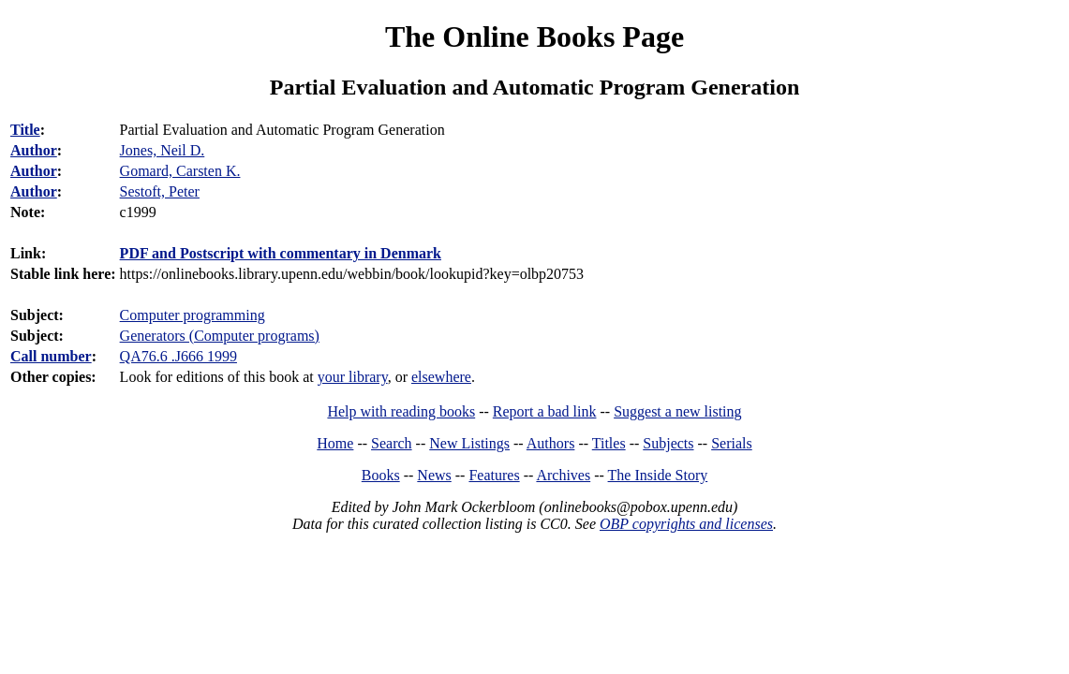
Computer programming (192, 315)
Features (493, 475)
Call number (51, 356)
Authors (551, 443)
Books (381, 475)
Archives (563, 475)
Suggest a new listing (677, 411)
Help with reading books (401, 411)
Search (391, 443)
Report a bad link (545, 411)
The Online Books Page (534, 36)
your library (353, 377)
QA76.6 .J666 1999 (178, 356)
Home (335, 443)
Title (25, 130)
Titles (609, 443)
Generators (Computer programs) (219, 336)
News (434, 475)
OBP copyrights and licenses (686, 524)
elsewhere (441, 377)
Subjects (668, 443)
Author (33, 150)
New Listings (469, 443)
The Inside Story (658, 475)
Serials (731, 443)
